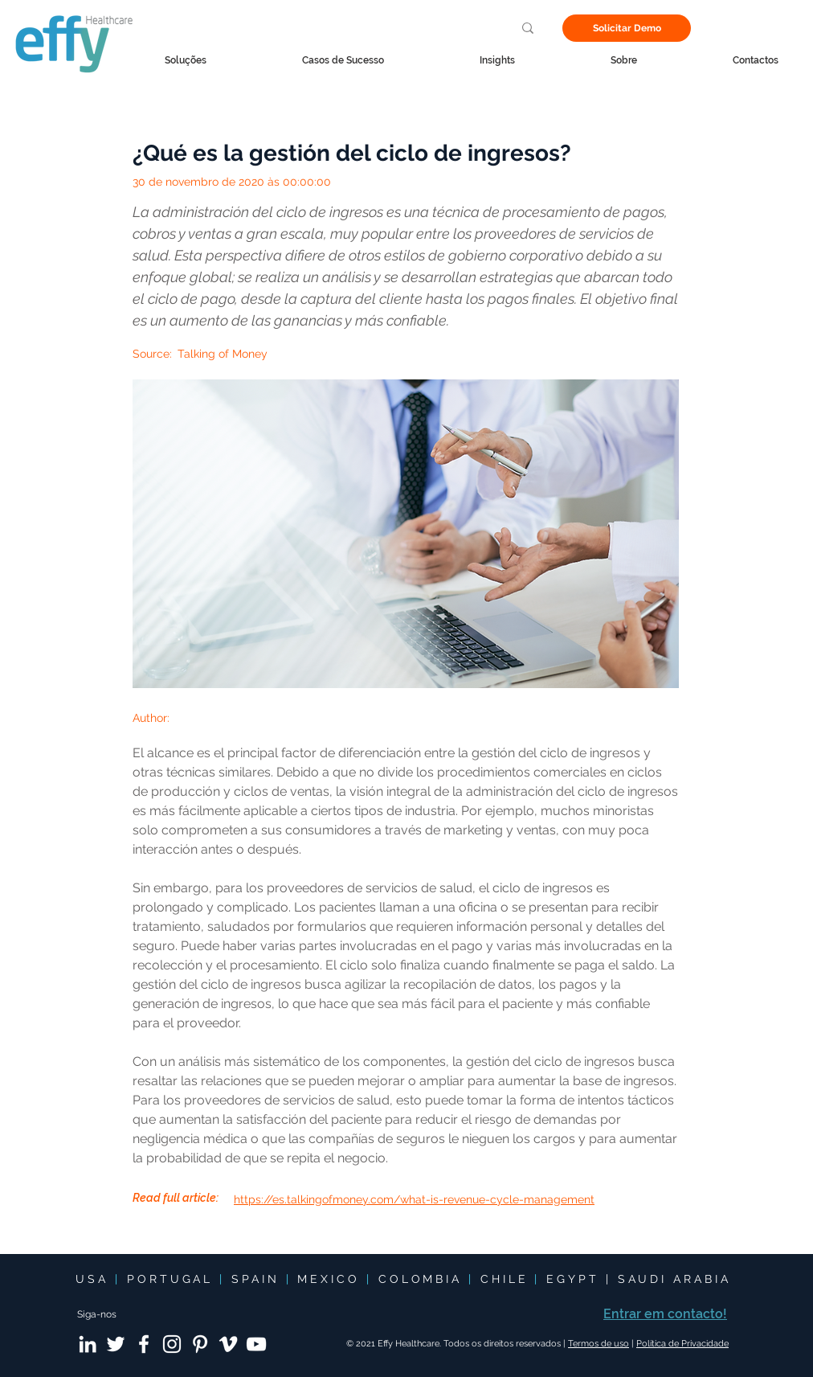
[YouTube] (256, 1344)
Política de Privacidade (682, 1343)
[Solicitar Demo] (626, 28)
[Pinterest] (200, 1344)
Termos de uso (598, 1343)
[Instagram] (172, 1344)
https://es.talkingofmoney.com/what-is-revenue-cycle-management (414, 1199)
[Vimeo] (228, 1344)
